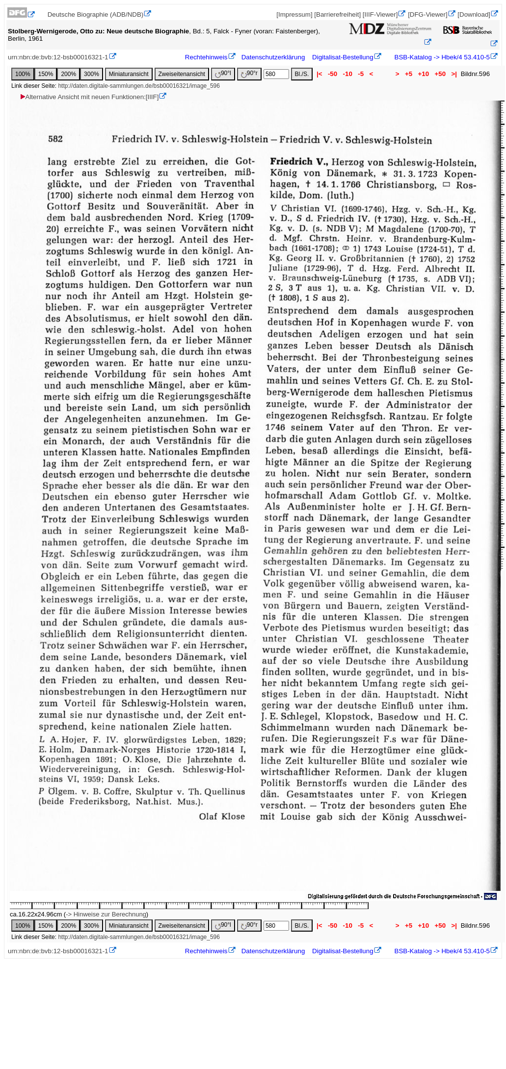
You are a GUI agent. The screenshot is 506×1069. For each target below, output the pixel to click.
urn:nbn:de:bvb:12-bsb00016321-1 (58, 57)
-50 (332, 74)
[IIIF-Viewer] (380, 14)
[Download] (473, 14)
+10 (423, 74)
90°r (249, 74)
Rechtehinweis (206, 57)
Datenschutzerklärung (273, 57)
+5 (408, 74)
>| (454, 74)
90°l (223, 74)
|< (319, 74)
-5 (361, 74)
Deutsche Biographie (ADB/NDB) (96, 14)
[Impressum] (294, 14)
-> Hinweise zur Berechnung (106, 914)
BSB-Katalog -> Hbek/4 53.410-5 (441, 57)
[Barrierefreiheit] (337, 14)
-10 (347, 74)
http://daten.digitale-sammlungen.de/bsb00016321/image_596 (139, 85)
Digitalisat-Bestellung (342, 57)
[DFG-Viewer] (427, 14)
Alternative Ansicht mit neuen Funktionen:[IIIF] (89, 97)
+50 (440, 74)
